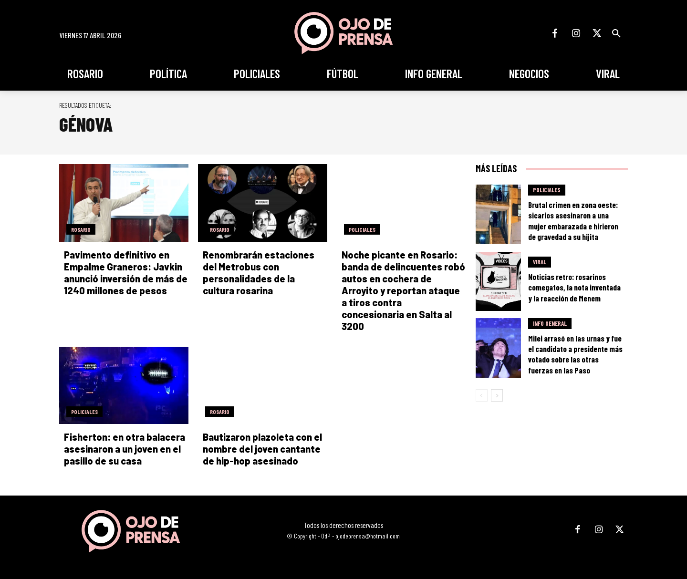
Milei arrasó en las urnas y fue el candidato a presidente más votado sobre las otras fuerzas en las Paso (575, 353)
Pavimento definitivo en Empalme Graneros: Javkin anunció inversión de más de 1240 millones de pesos (125, 272)
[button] (616, 33)
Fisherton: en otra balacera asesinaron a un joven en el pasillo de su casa (124, 448)
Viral (539, 262)
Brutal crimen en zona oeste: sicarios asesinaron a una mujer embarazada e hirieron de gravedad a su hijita (573, 220)
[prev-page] (482, 395)
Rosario (81, 229)
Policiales (362, 229)
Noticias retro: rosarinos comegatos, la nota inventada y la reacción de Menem (574, 287)
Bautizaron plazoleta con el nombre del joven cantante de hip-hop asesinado (262, 448)
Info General (550, 323)
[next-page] (497, 395)
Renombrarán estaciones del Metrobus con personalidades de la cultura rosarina (258, 272)
